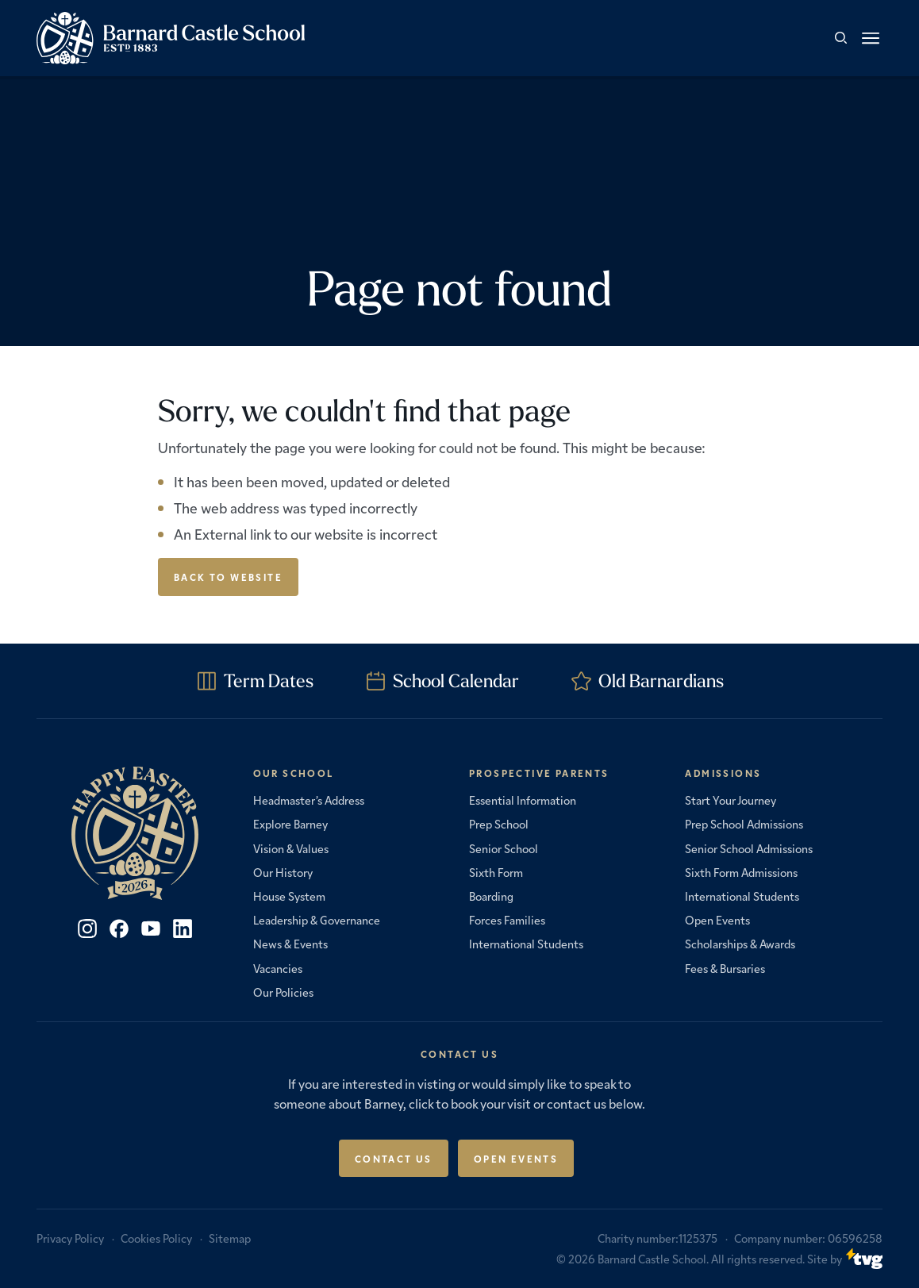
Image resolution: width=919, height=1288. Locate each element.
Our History (283, 872)
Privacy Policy (70, 1238)
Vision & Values (291, 848)
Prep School (499, 824)
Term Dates (268, 680)
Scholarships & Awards (740, 944)
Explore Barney (290, 824)
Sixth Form (496, 872)
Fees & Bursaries (725, 968)
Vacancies (277, 968)
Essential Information (522, 800)
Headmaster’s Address (308, 800)
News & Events (290, 944)
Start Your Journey (730, 800)
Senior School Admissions (749, 848)
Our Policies (283, 992)
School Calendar (456, 680)
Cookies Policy (156, 1238)
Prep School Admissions (744, 824)
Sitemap (230, 1238)
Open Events (717, 920)
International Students (526, 944)
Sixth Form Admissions (741, 872)
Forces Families (507, 920)
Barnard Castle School (652, 1259)
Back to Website (228, 576)
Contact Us (394, 1158)
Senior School (503, 848)
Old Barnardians (661, 680)
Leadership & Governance (316, 920)
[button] (870, 38)
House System (289, 896)
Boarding (491, 896)
